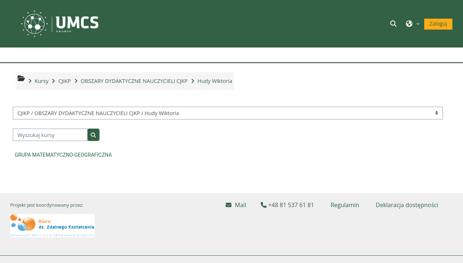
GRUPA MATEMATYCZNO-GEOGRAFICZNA (63, 155)
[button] (394, 23)
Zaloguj (438, 23)
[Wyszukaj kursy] (50, 135)
